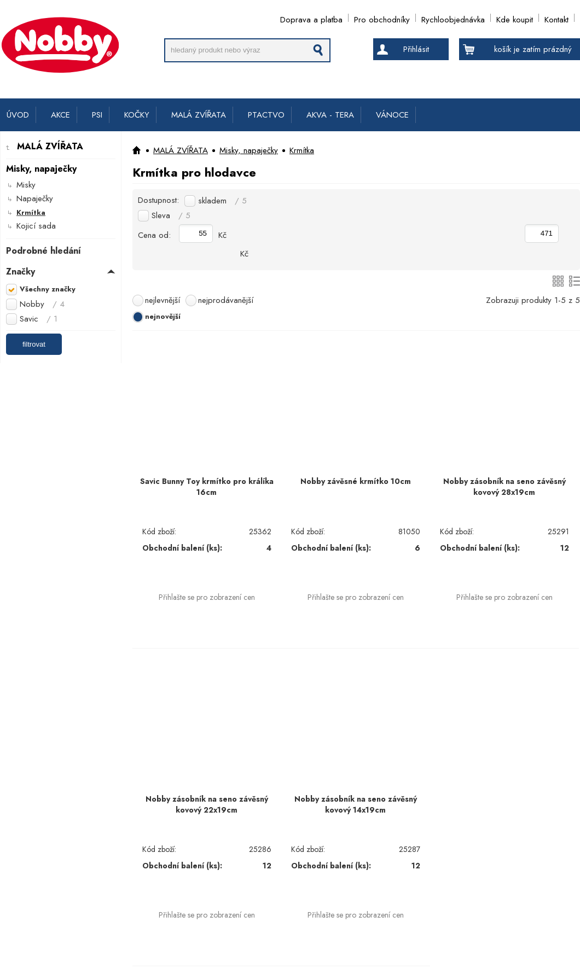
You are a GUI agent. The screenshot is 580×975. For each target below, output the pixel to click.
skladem (222, 201)
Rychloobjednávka (453, 18)
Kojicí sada (36, 226)
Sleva (171, 215)
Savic (38, 319)
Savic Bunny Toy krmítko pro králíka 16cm (207, 487)
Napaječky (34, 198)
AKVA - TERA (330, 115)
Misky (26, 185)
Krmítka (30, 212)
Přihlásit (416, 49)
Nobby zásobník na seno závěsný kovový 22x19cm (207, 804)
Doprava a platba (311, 18)
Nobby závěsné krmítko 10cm (355, 481)
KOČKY (136, 115)
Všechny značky (48, 289)
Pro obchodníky (382, 18)
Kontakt (556, 18)
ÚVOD (18, 115)
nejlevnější (162, 300)
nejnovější (163, 316)
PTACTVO (266, 115)
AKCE (60, 115)
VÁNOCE (392, 115)
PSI (97, 115)
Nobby (42, 304)
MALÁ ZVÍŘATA (198, 115)
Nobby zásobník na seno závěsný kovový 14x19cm (355, 804)
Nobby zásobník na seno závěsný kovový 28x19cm (504, 487)
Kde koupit (514, 18)
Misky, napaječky (248, 150)
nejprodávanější (225, 300)
